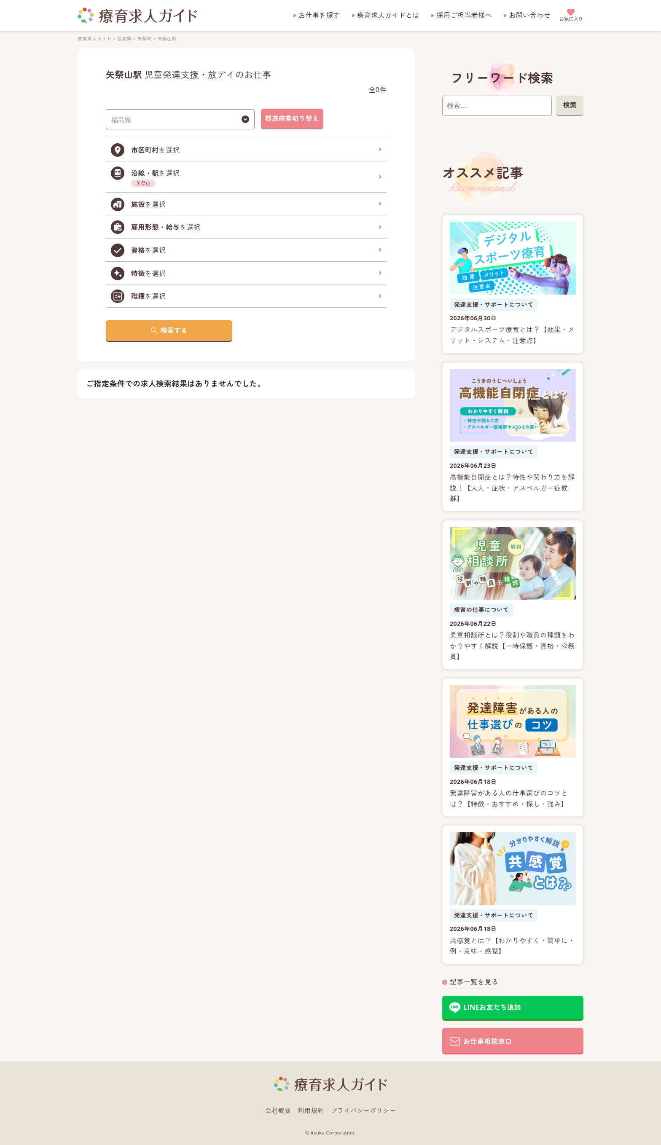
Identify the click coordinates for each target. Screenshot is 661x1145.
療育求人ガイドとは (388, 15)
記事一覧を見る (474, 982)
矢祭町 (144, 38)
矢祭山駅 (167, 38)
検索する (173, 330)
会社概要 (278, 1110)
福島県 (124, 38)
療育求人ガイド (94, 38)
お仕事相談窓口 (487, 1041)
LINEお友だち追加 (492, 1007)
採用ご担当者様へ (464, 15)
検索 (569, 105)
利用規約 (311, 1110)
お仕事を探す (319, 15)
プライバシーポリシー (363, 1110)
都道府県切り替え (292, 118)
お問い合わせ (530, 15)
